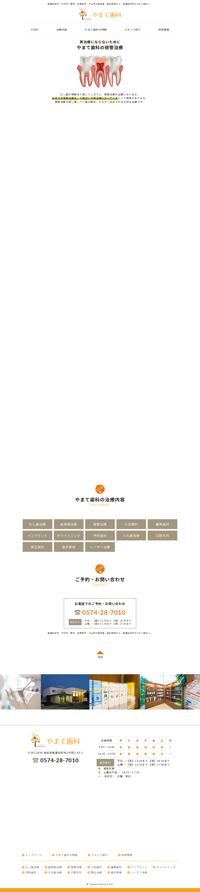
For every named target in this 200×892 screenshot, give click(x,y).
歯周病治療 (68, 524)
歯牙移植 (68, 547)
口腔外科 (162, 535)
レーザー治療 (100, 547)
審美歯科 (162, 524)
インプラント (38, 535)
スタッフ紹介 (132, 29)
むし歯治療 (37, 524)
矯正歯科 (37, 547)
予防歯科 (100, 535)
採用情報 (163, 29)
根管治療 (100, 524)
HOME (35, 29)
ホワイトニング (68, 535)
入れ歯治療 (131, 535)
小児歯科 (131, 524)
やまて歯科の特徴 (96, 29)
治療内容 (61, 29)
